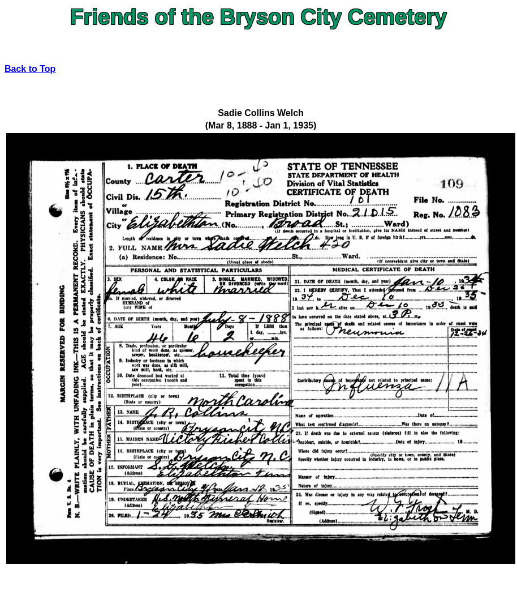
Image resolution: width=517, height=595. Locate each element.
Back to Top (30, 69)
